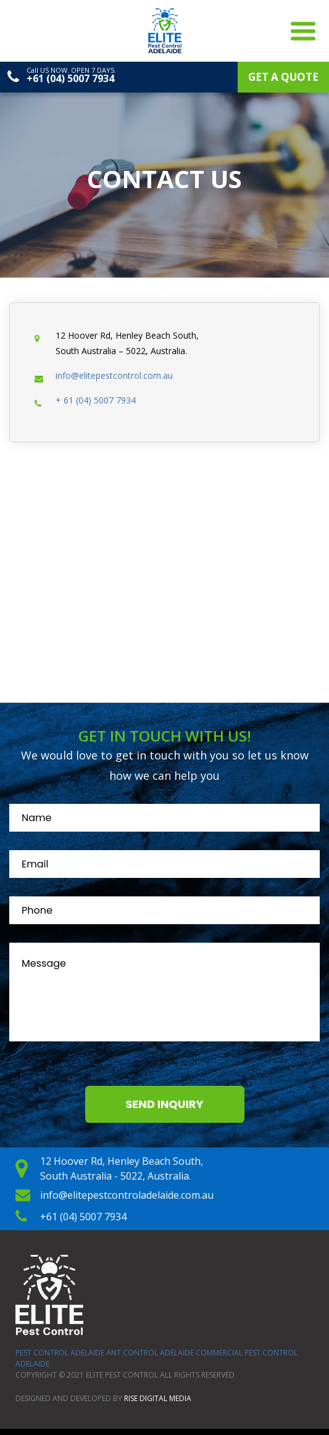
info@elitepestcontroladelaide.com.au (127, 1195)
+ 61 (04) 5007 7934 (96, 400)
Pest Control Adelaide (59, 1352)
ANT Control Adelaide (150, 1352)
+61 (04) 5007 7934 (70, 78)
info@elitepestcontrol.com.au (114, 375)
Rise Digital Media (157, 1398)
